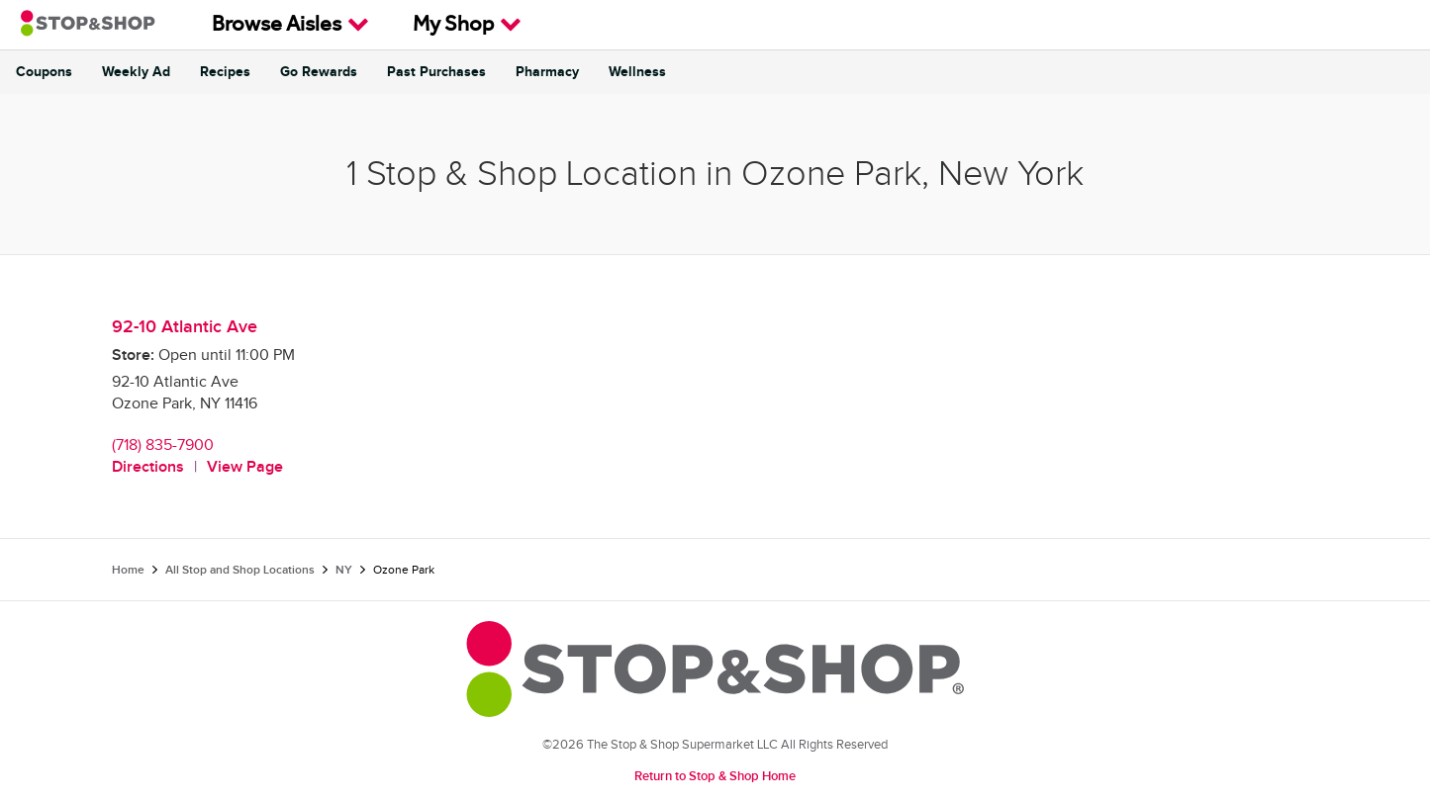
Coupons (44, 72)
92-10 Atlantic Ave (184, 326)
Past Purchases (436, 72)
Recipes (225, 72)
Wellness (637, 72)
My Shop (467, 25)
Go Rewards (318, 72)
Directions (148, 467)
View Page (245, 467)
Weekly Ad (136, 72)
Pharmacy (547, 72)
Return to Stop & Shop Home (715, 776)
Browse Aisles (290, 25)
